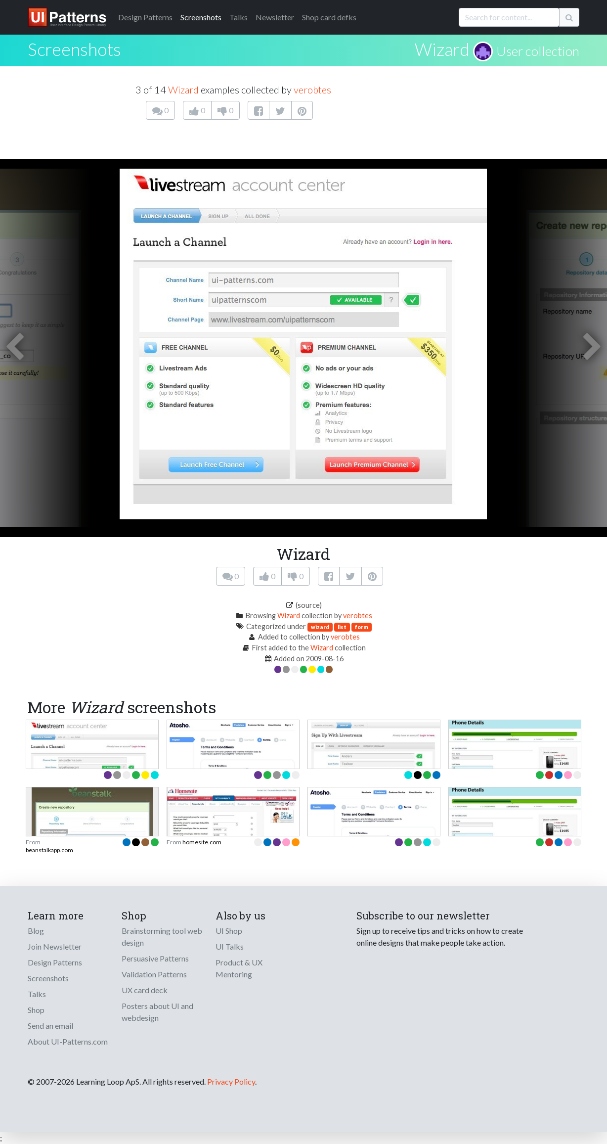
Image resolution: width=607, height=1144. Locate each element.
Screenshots (200, 17)
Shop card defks (329, 17)
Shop (36, 1009)
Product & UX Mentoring (239, 968)
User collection (537, 51)
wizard (320, 627)
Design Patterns (55, 962)
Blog (36, 930)
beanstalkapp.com (49, 850)
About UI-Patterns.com (68, 1041)
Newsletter (275, 17)
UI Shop (229, 930)
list (342, 627)
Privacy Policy (231, 1081)
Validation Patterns (154, 974)
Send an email (50, 1025)
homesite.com (201, 842)
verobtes (312, 89)
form (361, 627)
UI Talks (230, 946)
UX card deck (145, 990)
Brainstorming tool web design (162, 936)
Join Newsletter (55, 946)
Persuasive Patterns (155, 958)
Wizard (442, 49)
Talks (238, 17)
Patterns (145, 17)
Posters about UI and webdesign (157, 1011)
